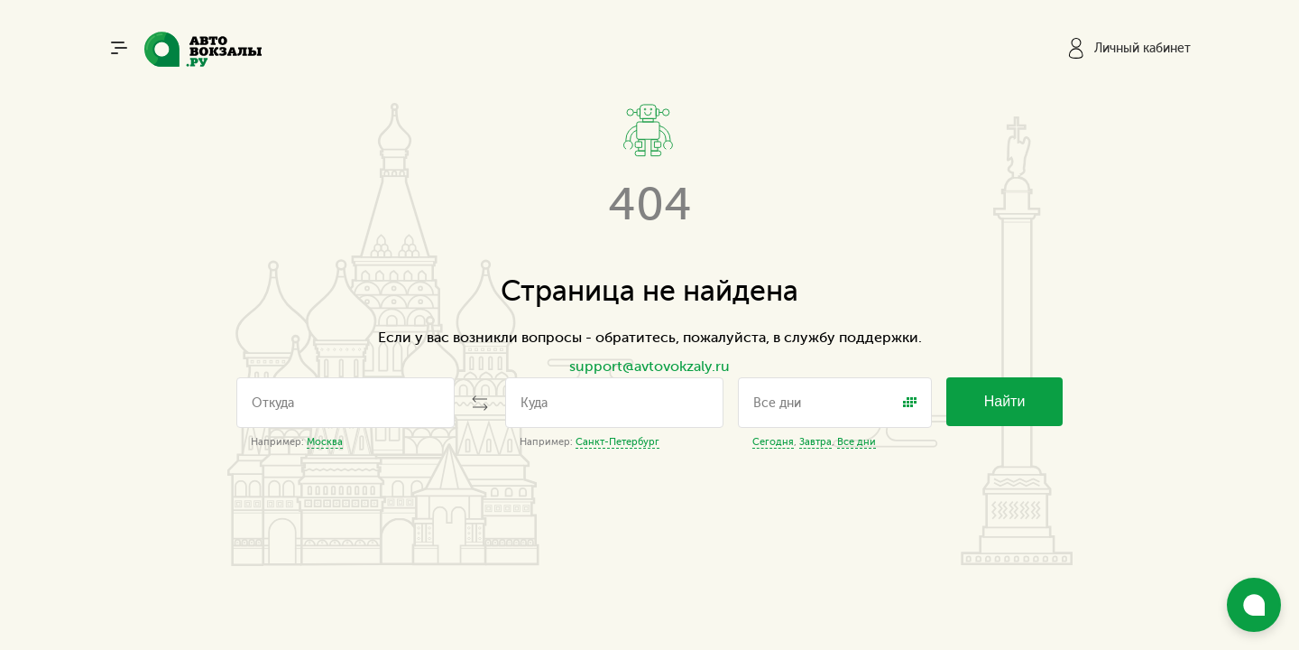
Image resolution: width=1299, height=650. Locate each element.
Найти (1005, 401)
